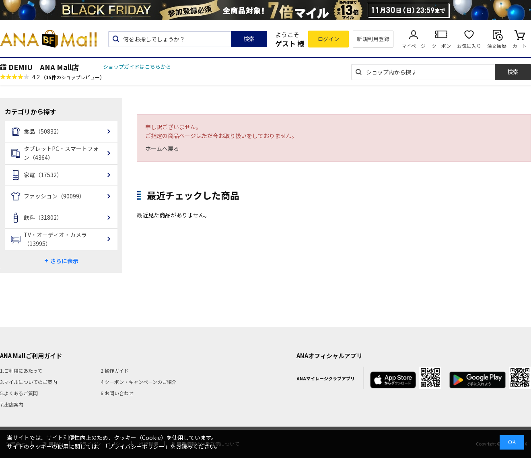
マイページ (413, 45)
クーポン (441, 45)
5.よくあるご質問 (19, 393)
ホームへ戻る (162, 148)
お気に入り (469, 45)
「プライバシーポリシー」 (136, 446)
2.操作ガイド (115, 370)
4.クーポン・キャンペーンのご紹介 (139, 381)
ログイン (329, 39)
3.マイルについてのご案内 (28, 381)
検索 (249, 39)
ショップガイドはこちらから (137, 66)
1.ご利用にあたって (21, 370)
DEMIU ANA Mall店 (43, 67)
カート (519, 45)
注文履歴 (496, 45)
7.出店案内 (11, 404)
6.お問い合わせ (117, 393)
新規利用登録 (373, 39)
